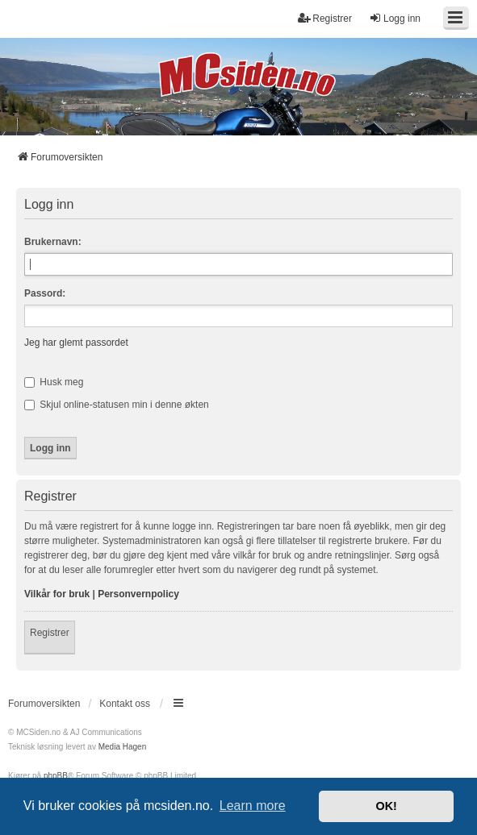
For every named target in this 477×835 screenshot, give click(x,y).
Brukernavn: (53, 241)
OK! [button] (385, 806)
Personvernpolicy (138, 594)
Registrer (49, 632)
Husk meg (53, 382)
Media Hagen (122, 746)
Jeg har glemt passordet (76, 342)
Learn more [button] (253, 805)
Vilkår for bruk (57, 594)
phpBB (56, 775)
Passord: (44, 293)
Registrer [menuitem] (325, 18)
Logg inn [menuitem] (395, 18)
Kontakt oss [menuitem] (124, 703)
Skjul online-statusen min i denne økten (116, 404)
